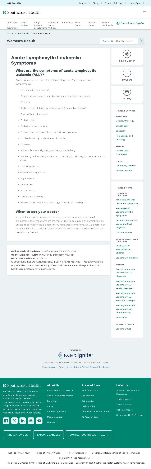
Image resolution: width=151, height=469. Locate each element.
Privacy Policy (81, 367)
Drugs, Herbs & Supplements (40, 25)
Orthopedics (88, 401)
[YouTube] (39, 420)
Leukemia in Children (127, 258)
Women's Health (41, 33)
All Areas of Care (90, 417)
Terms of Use (65, 367)
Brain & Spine (88, 406)
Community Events (56, 411)
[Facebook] (6, 420)
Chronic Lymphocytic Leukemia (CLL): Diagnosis (127, 224)
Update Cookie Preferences (129, 415)
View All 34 (121, 317)
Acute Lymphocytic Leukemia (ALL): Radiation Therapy (125, 297)
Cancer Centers (124, 170)
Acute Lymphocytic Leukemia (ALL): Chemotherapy (125, 309)
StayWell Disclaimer (99, 367)
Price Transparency (77, 453)
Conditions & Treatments (12, 25)
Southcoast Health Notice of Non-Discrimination (116, 453)
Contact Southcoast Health (88, 434)
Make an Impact (124, 410)
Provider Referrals (114, 3)
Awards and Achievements (60, 395)
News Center (78, 23)
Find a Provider (123, 399)
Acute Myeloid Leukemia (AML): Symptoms (124, 212)
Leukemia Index (124, 232)
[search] (119, 41)
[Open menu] (145, 12)
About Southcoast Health (60, 390)
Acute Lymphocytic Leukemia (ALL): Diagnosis (125, 272)
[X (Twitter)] (14, 420)
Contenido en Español (132, 23)
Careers (83, 3)
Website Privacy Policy (19, 453)
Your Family (67, 22)
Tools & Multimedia (107, 23)
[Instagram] (31, 420)
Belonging (52, 401)
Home (10, 33)
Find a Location (124, 404)
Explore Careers (48, 434)
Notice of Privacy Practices (49, 453)
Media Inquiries (54, 417)
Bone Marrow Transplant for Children (123, 249)
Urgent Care (134, 3)
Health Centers (24, 23)
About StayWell (49, 367)
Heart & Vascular (90, 390)
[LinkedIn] (22, 420)
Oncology (120, 131)
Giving (96, 3)
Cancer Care (122, 126)
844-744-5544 (14, 3)
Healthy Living (92, 23)
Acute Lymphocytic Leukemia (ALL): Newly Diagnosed (125, 284)
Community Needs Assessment (74, 458)
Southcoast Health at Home (96, 411)
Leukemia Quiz (123, 329)
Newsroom (52, 422)
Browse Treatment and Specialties (127, 392)
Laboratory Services (126, 165)
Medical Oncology (125, 121)
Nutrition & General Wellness (53, 25)
